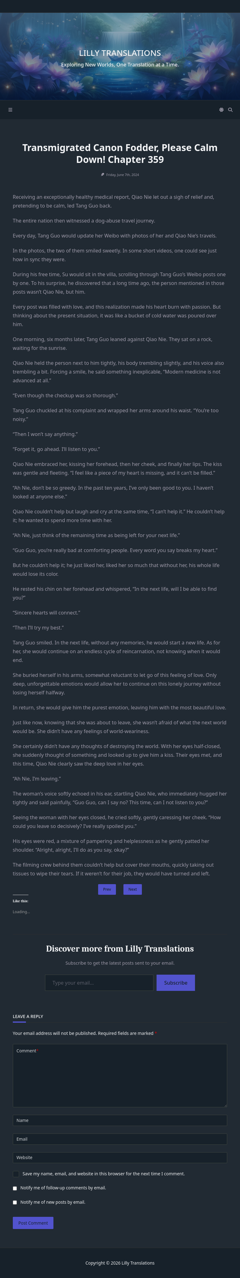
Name (22, 1120)
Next (132, 889)
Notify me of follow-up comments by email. (63, 1188)
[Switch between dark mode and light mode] (222, 110)
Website (24, 1157)
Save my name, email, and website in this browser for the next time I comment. (103, 1174)
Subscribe (176, 982)
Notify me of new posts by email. (52, 1202)
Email (22, 1139)
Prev (107, 889)
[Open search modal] (230, 110)
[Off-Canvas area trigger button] (10, 110)
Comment (28, 1051)
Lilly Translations (120, 52)
